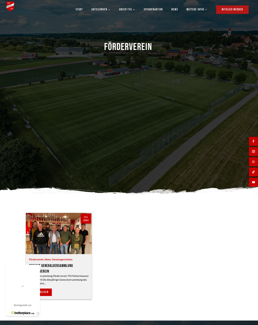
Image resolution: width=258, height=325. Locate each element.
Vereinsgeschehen (62, 259)
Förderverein (36, 259)
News (48, 259)
